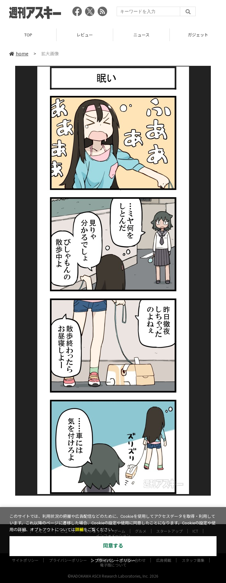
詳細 (79, 529)
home (18, 53)
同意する (113, 546)
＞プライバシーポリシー (113, 560)
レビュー (84, 35)
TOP (28, 35)
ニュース (141, 35)
